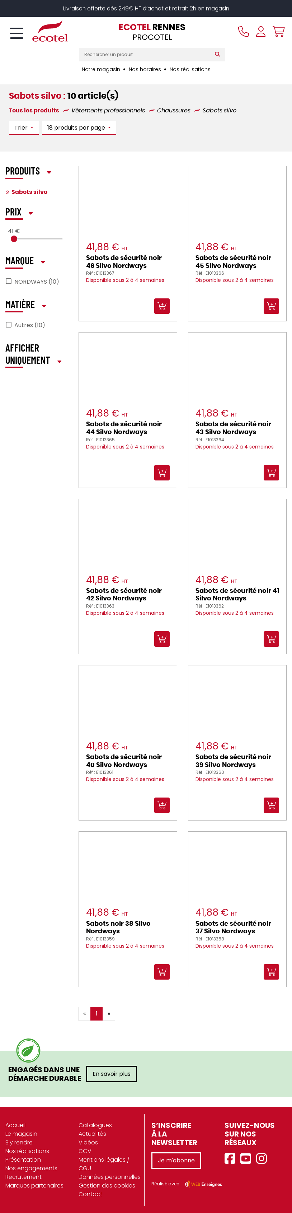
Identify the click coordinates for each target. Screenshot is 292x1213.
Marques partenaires (34, 1185)
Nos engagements (31, 1168)
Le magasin (21, 1134)
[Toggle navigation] (16, 34)
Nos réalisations (190, 69)
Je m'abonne (176, 1160)
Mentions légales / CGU (104, 1164)
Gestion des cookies (107, 1185)
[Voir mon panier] (277, 32)
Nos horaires (145, 69)
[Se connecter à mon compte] (261, 32)
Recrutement (23, 1177)
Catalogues (95, 1125)
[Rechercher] (219, 54)
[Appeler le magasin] (244, 32)
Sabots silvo (29, 192)
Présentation (23, 1160)
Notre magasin (101, 69)
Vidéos (88, 1142)
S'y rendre (19, 1142)
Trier (21, 128)
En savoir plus (112, 1074)
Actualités (92, 1134)
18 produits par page (77, 128)
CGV (85, 1151)
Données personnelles (110, 1177)
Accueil (15, 1125)
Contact (90, 1194)
